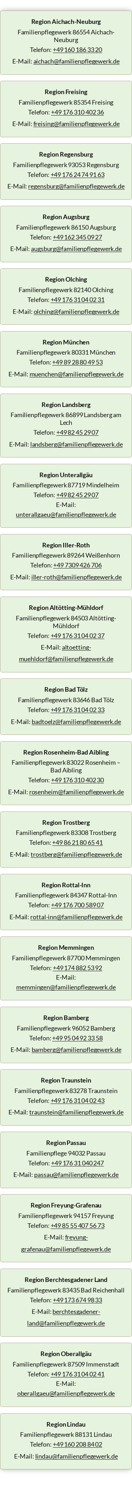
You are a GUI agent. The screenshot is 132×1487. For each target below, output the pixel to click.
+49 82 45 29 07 (77, 432)
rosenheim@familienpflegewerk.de (76, 792)
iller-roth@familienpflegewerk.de (76, 577)
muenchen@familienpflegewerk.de (77, 374)
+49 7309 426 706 (77, 565)
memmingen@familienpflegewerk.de (66, 987)
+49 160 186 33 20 (77, 49)
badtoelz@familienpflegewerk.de (76, 721)
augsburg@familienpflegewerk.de (76, 248)
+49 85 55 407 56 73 (78, 1225)
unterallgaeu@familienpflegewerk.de (66, 514)
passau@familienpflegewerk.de (76, 1174)
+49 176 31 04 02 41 (78, 1374)
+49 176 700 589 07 (77, 905)
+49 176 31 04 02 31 (78, 299)
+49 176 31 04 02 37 (78, 635)
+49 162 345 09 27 (77, 237)
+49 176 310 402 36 (77, 112)
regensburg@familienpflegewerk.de (76, 186)
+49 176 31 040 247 (77, 1163)
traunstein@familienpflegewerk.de (76, 1112)
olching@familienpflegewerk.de (76, 311)
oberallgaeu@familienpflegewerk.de (66, 1393)
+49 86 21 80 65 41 (77, 842)
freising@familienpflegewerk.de (76, 123)
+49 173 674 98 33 (77, 1300)
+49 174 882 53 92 (77, 968)
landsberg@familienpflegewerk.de (76, 444)
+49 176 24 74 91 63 (78, 174)
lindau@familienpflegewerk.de (76, 1456)
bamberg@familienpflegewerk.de (76, 1049)
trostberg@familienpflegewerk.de (76, 854)
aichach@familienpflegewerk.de (76, 61)
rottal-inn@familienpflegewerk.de (76, 917)
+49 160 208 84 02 (77, 1444)
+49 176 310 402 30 (77, 780)
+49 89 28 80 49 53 (77, 362)
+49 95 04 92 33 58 (77, 1038)
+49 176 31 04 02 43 (78, 1100)
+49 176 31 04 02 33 (78, 709)
